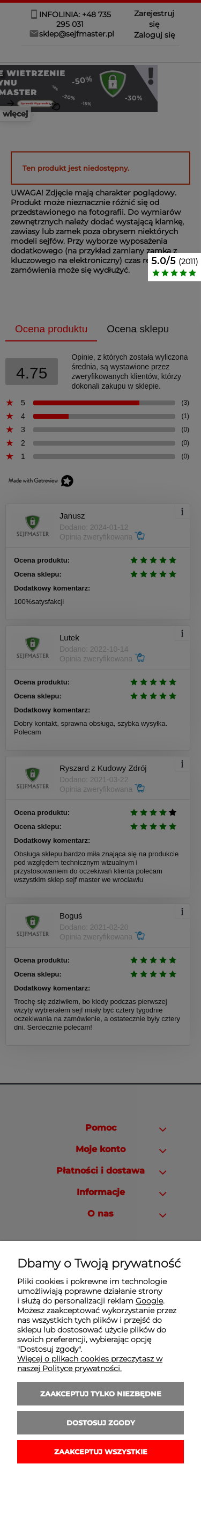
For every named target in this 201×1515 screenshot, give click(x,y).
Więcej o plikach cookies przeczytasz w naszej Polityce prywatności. (89, 1363)
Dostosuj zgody (100, 1422)
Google (149, 1301)
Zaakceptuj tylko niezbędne (100, 1393)
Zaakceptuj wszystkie (100, 1451)
